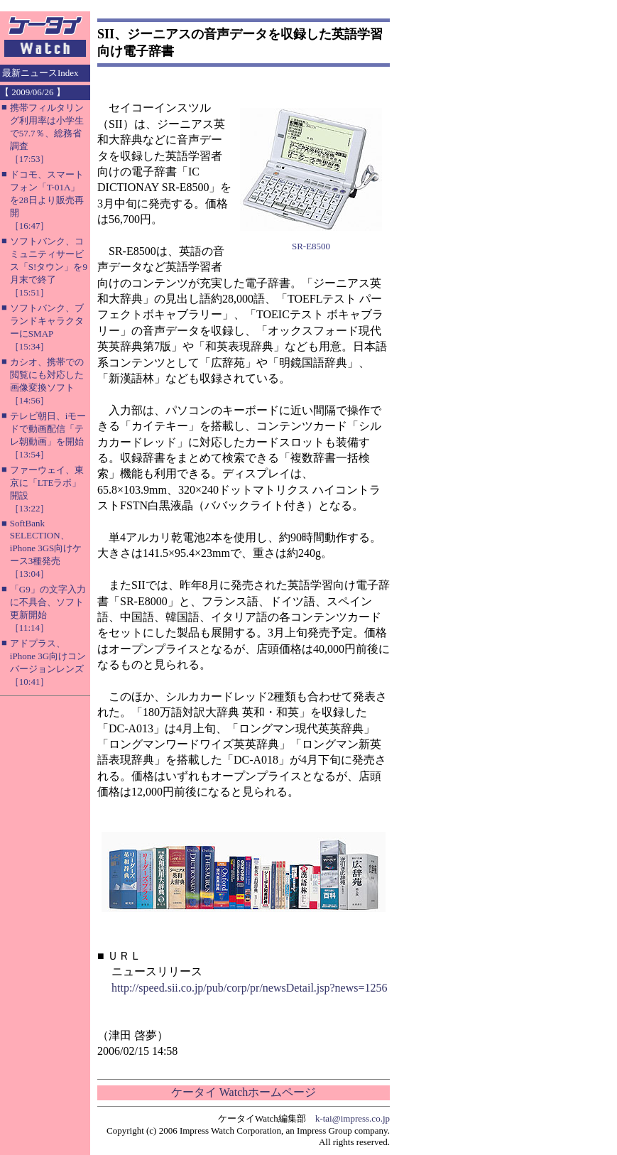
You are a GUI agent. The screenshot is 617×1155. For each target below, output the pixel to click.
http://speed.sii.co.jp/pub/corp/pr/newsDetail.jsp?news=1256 (249, 988)
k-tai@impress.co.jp (352, 1118)
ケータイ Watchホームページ (243, 1092)
